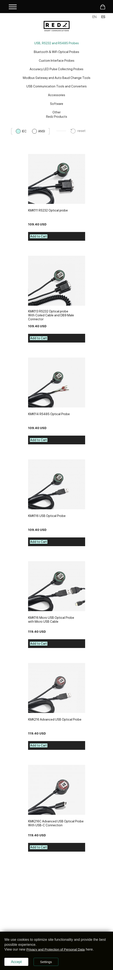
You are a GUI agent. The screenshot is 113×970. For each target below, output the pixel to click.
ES (103, 17)
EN (94, 17)
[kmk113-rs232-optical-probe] (56, 281)
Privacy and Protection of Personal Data (55, 949)
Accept (16, 962)
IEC (24, 131)
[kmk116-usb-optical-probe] (56, 484)
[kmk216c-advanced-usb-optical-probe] (56, 790)
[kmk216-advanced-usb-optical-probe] (56, 688)
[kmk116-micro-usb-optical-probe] (56, 586)
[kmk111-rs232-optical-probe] (56, 179)
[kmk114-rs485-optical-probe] (56, 382)
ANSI (41, 131)
